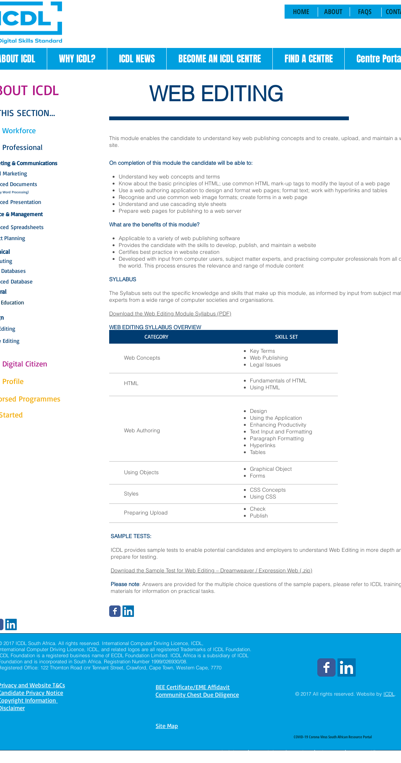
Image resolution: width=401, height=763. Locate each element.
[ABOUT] (333, 12)
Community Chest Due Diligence (197, 694)
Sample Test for (165, 570)
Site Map (167, 726)
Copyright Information (281, 752)
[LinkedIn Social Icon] (128, 611)
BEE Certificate (368, 752)
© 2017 (303, 694)
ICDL (389, 694)
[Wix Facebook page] (115, 611)
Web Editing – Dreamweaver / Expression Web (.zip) (248, 570)
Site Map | (332, 752)
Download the (128, 570)
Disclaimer (232, 752)
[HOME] (301, 12)
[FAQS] (364, 12)
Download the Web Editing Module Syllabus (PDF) (170, 313)
